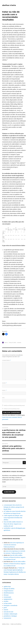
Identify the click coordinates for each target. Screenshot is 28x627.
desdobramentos (9, 593)
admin (6, 342)
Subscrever (9, 492)
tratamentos (7, 618)
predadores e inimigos (10, 616)
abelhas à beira (9, 5)
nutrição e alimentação (10, 614)
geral (5, 607)
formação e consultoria (10, 605)
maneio (6, 609)
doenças (6, 595)
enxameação (7, 597)
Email (4, 390)
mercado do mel (8, 612)
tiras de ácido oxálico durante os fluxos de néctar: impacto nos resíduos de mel (13, 524)
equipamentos (8, 599)
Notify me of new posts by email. (12, 408)
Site (3, 397)
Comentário (6, 360)
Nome (4, 383)
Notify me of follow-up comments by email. (14, 405)
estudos (19, 342)
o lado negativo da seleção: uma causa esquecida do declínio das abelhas (13, 517)
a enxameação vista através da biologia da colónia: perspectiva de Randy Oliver (14, 507)
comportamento (8, 590)
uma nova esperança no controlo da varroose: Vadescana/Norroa (14, 545)
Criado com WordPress (16, 624)
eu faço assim (8, 603)
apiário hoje (7, 586)
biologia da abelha (9, 588)
